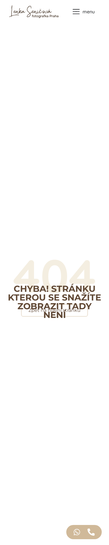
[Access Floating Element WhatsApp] (77, 532)
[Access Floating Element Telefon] (91, 532)
